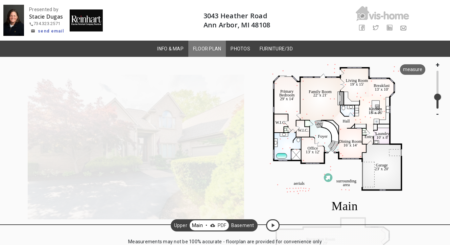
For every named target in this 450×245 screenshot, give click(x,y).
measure (412, 69)
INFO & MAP (170, 48)
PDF (218, 225)
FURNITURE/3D (276, 48)
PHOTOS (240, 48)
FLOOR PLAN (207, 48)
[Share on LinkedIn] (389, 28)
